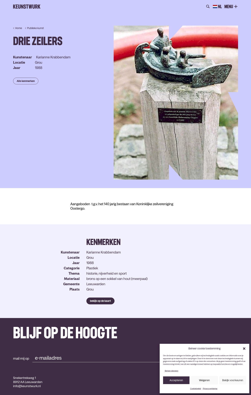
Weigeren (204, 380)
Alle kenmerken (26, 81)
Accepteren (176, 380)
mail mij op (21, 358)
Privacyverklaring (210, 388)
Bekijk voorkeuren (232, 380)
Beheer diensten (171, 371)
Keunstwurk (26, 6)
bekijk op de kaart (100, 300)
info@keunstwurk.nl (27, 386)
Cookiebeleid (195, 388)
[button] (244, 348)
